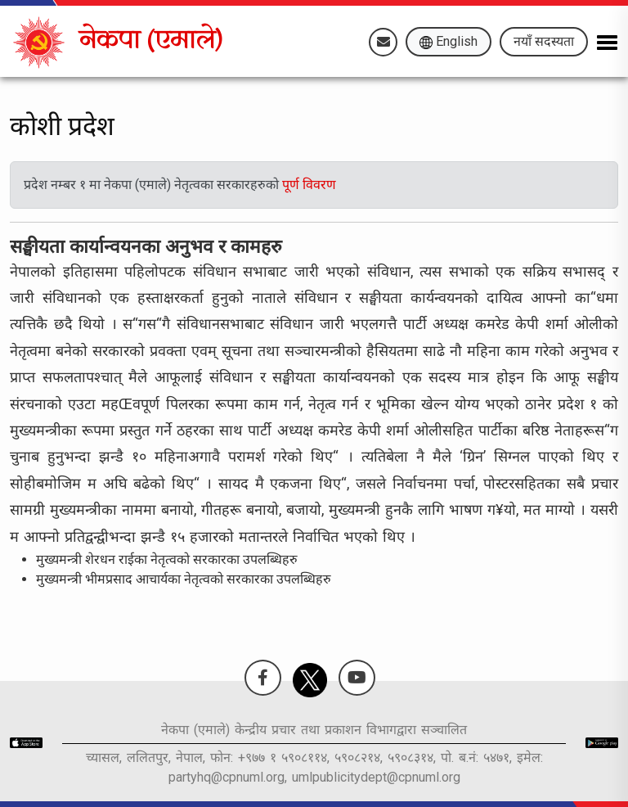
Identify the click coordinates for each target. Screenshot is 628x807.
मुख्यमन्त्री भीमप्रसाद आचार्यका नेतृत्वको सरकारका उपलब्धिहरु (183, 579)
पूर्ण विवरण (309, 184)
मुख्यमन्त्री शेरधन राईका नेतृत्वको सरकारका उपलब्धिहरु (167, 559)
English (448, 41)
